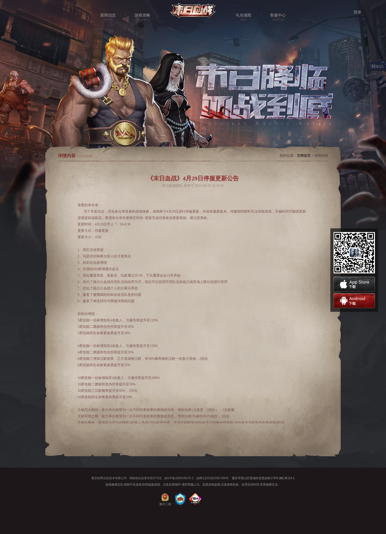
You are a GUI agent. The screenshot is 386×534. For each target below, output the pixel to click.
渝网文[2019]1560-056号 (212, 478)
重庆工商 (165, 504)
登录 (357, 12)
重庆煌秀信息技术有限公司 (109, 478)
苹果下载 (354, 284)
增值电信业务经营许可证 (145, 478)
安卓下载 (354, 300)
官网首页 (304, 155)
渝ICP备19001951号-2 (179, 478)
